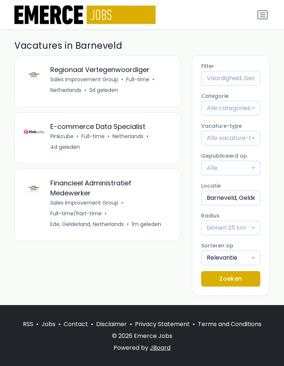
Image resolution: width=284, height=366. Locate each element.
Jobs (48, 324)
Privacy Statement (162, 324)
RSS (28, 324)
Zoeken (230, 278)
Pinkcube (62, 136)
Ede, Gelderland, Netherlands (87, 224)
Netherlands (65, 90)
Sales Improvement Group (84, 79)
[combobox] (230, 108)
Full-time (137, 79)
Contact (76, 324)
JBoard (160, 347)
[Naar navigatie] (263, 15)
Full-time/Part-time (76, 214)
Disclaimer (111, 324)
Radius (210, 215)
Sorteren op (217, 245)
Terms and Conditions (229, 324)
